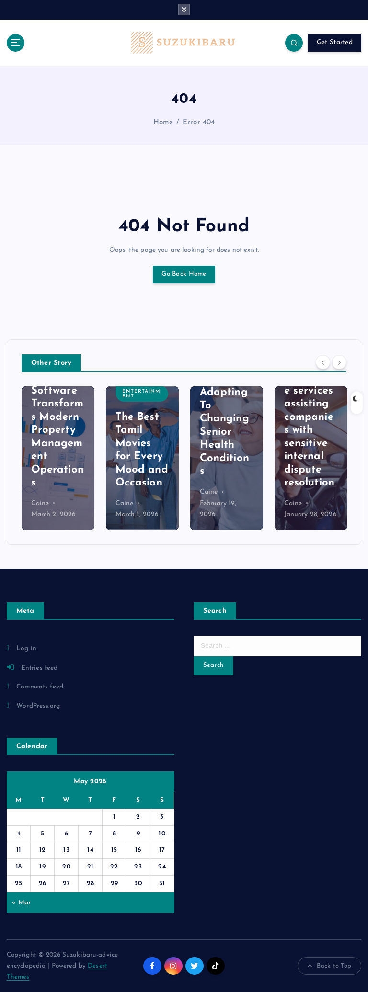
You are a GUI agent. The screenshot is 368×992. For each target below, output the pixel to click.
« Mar (21, 903)
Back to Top (330, 966)
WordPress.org (38, 706)
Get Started (335, 42)
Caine (40, 503)
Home (163, 122)
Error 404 (199, 122)
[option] (58, 458)
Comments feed (39, 687)
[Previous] (323, 362)
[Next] (339, 362)
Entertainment (141, 394)
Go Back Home (183, 274)
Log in (26, 648)
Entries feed (39, 668)
